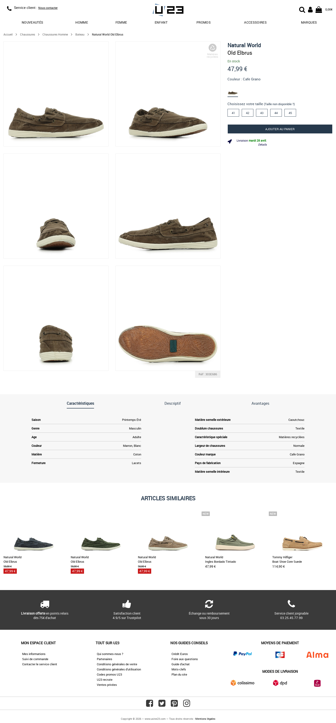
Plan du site (179, 674)
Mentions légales (205, 718)
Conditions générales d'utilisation (119, 669)
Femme (121, 22)
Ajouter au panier (280, 129)
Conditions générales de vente (117, 664)
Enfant (161, 22)
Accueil (8, 34)
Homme (81, 22)
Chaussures (27, 34)
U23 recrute (104, 679)
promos (203, 22)
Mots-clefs (179, 669)
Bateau (79, 34)
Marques (309, 22)
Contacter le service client (39, 664)
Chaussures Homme (55, 34)
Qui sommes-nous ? (110, 654)
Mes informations (34, 654)
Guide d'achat (181, 664)
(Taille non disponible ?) (279, 104)
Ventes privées (107, 685)
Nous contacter (48, 8)
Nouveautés (32, 22)
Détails (262, 144)
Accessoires (255, 22)
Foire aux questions (185, 659)
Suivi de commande (35, 659)
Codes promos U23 (109, 674)
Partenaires (104, 659)
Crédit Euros (180, 654)
